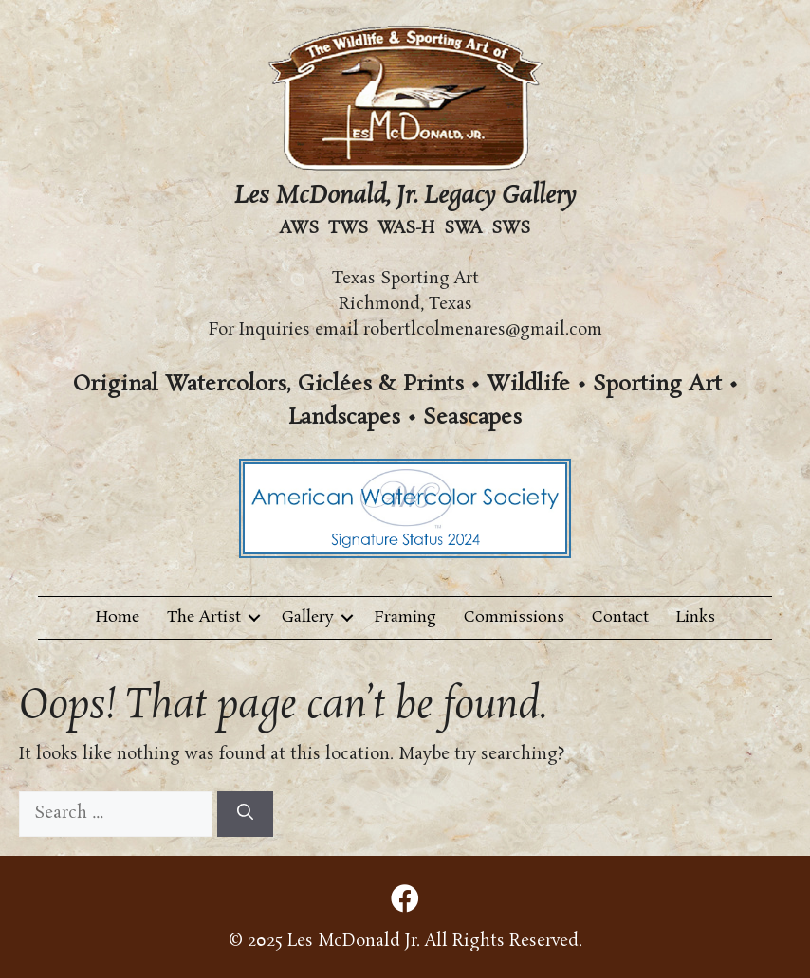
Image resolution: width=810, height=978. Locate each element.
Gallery (308, 617)
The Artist (204, 617)
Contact (620, 617)
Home (117, 617)
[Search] (245, 814)
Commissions (514, 617)
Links (695, 617)
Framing (405, 617)
